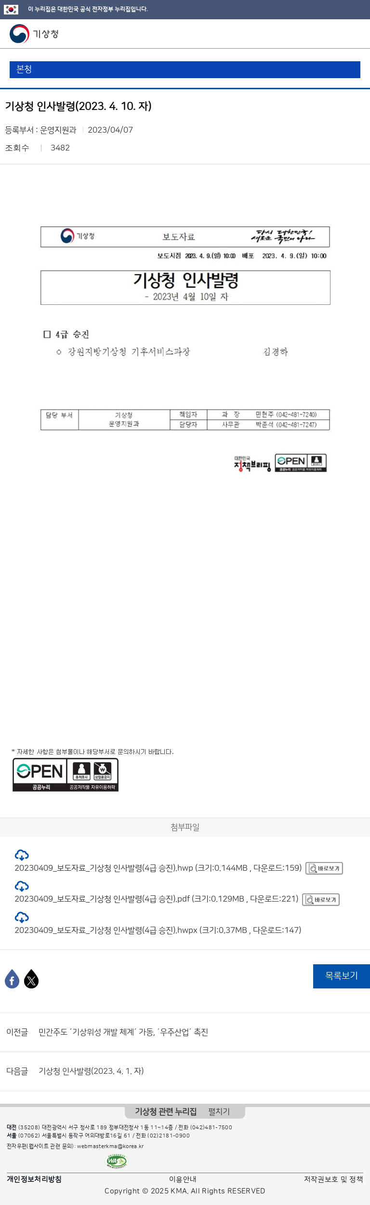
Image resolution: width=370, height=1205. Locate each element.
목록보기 (341, 976)
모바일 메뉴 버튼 (354, 34)
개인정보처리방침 (34, 1180)
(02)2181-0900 (168, 1136)
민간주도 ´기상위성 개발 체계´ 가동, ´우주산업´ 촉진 (123, 1032)
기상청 (34, 33)
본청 (24, 69)
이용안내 (183, 1180)
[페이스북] (12, 978)
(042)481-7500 (211, 1128)
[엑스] (31, 978)
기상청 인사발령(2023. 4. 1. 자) (91, 1071)
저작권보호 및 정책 (334, 1180)
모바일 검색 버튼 (339, 34)
